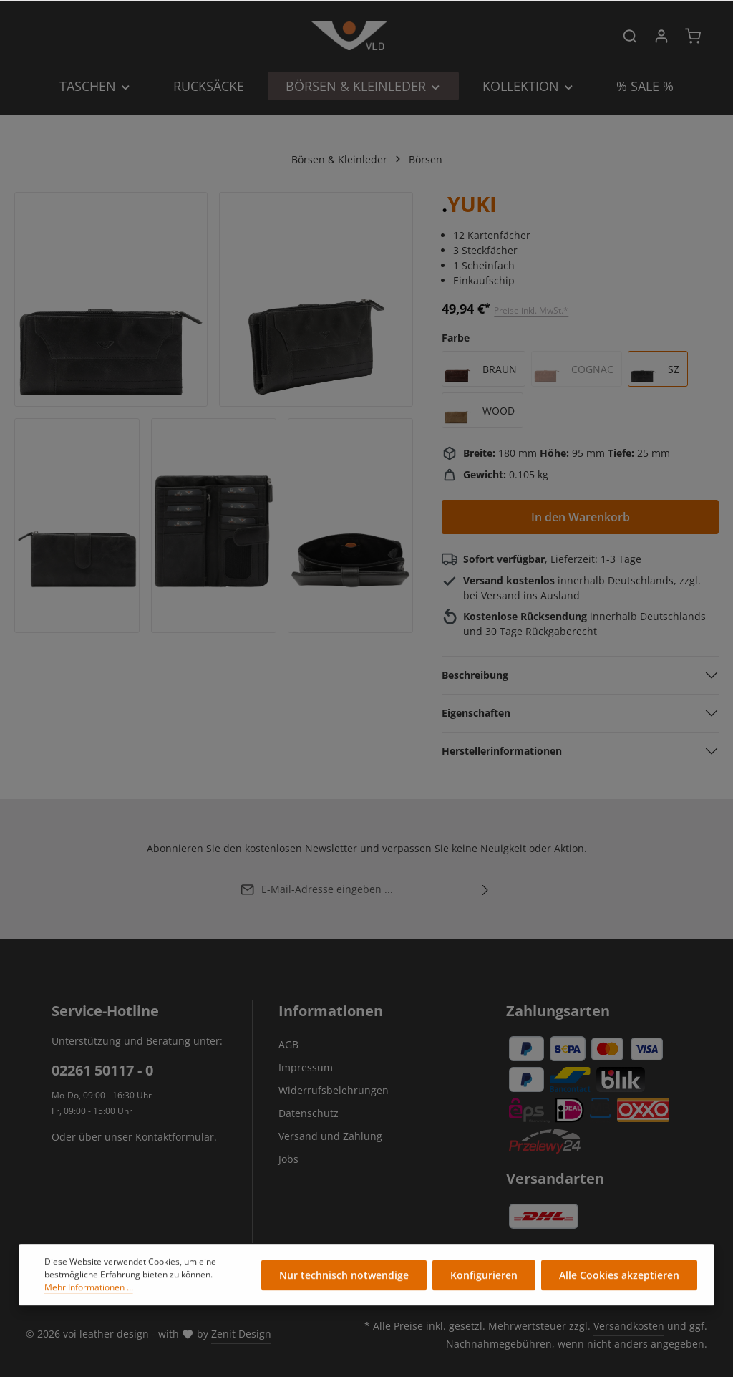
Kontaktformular (174, 1137)
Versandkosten (628, 1326)
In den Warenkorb (580, 517)
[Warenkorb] (693, 35)
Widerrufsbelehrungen (333, 1090)
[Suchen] (630, 35)
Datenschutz (308, 1113)
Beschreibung (475, 675)
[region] (213, 412)
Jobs (288, 1159)
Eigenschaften (476, 713)
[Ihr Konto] (661, 35)
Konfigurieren (484, 1278)
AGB (288, 1044)
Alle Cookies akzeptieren (619, 1278)
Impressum (305, 1067)
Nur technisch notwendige (344, 1278)
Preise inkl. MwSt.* (531, 310)
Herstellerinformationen (502, 751)
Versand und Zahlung (330, 1136)
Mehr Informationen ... (88, 1291)
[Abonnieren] (485, 889)
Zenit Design (241, 1333)
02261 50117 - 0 (102, 1070)
